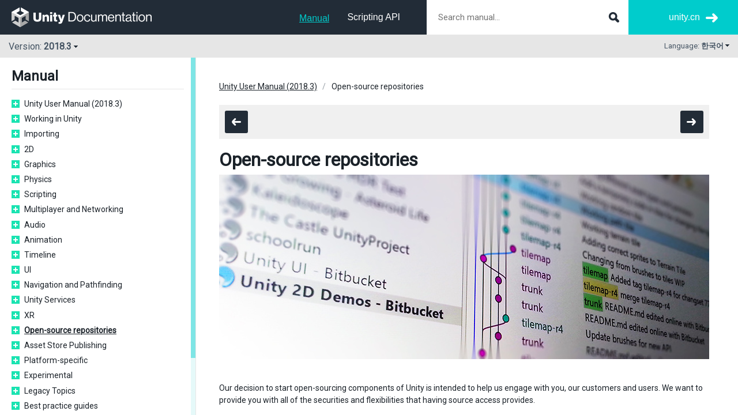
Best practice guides (61, 405)
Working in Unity (53, 118)
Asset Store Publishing (65, 345)
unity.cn (684, 17)
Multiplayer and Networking (73, 209)
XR (29, 315)
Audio (35, 224)
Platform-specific (56, 360)
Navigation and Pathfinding (73, 284)
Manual (314, 18)
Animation (43, 239)
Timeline (40, 254)
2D (29, 149)
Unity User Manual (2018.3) (73, 103)
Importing (41, 133)
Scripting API (373, 17)
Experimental (48, 375)
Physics (38, 179)
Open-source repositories (70, 330)
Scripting (40, 194)
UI (27, 269)
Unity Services (50, 299)
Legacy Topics (50, 390)
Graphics (40, 164)
